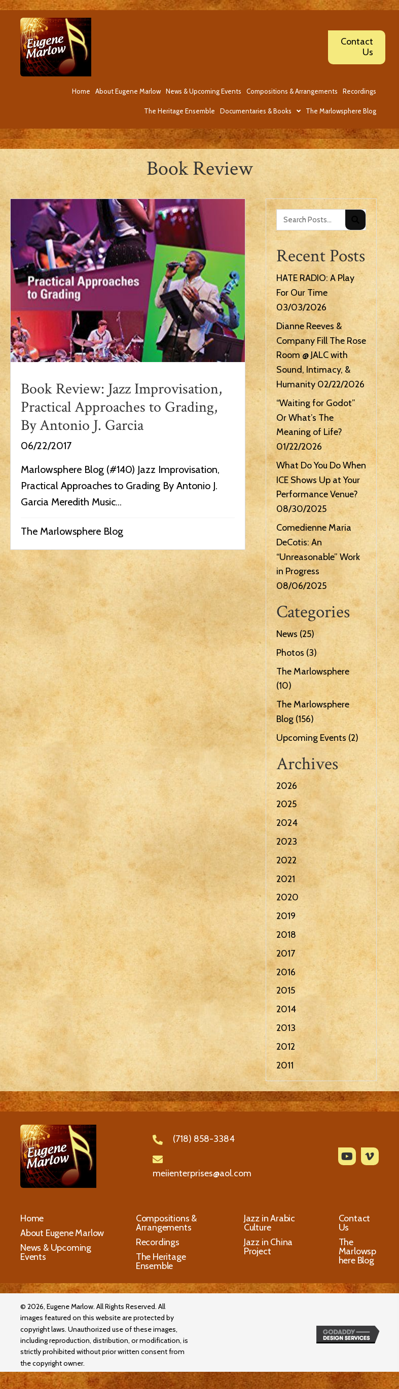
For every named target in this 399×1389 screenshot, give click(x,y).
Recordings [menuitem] (157, 1242)
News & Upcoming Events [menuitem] (55, 1252)
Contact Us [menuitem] (355, 1223)
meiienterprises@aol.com (202, 1173)
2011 (285, 1065)
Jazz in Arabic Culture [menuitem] (269, 1223)
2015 (285, 990)
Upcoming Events (311, 737)
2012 (285, 1046)
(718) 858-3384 (204, 1138)
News (287, 634)
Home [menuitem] (32, 1218)
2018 (286, 934)
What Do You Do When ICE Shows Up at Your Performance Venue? (321, 480)
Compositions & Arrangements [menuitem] (166, 1223)
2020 (287, 897)
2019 (286, 916)
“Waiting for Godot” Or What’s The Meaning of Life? (315, 418)
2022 (286, 860)
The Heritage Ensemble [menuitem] (161, 1261)
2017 (285, 953)
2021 (285, 879)
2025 (286, 804)
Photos (290, 652)
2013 (286, 1028)
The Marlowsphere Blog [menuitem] (357, 1251)
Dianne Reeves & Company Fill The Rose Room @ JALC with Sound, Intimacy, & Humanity (321, 355)
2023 (286, 841)
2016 (286, 972)
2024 (287, 822)
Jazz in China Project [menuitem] (268, 1247)
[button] (347, 1156)
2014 (286, 1009)
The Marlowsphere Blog (72, 531)
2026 (286, 785)
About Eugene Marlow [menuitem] (62, 1233)
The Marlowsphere (312, 671)
